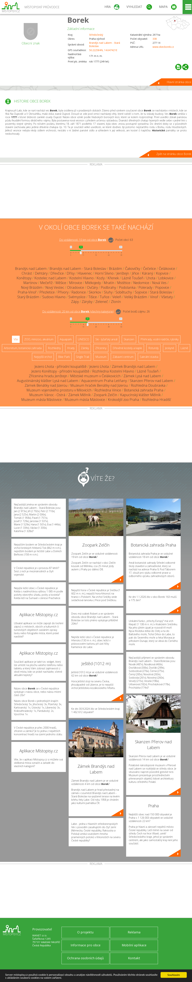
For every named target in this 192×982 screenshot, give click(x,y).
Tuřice (104, 297)
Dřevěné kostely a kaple (127, 348)
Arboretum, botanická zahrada (23, 348)
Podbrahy (108, 287)
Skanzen (129, 339)
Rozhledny (54, 348)
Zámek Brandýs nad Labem (133, 366)
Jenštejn (123, 273)
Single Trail (82, 357)
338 (155, 38)
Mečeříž (46, 282)
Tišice (92, 297)
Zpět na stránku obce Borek (173, 154)
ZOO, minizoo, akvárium (38, 339)
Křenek (113, 278)
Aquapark (66, 339)
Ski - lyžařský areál (106, 339)
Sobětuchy (123, 292)
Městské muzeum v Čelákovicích (95, 376)
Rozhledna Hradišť (156, 399)
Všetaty (167, 297)
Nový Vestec (54, 287)
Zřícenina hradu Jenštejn (48, 376)
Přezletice (47, 292)
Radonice (78, 292)
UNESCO (83, 339)
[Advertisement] (96, 192)
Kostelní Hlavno (81, 278)
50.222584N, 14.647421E (103, 50)
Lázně (184, 348)
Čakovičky (132, 268)
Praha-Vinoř (27, 292)
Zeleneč (101, 301)
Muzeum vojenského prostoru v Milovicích (59, 390)
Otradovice (75, 287)
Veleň (116, 297)
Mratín (109, 282)
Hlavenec (85, 273)
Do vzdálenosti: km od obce (82, 240)
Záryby (87, 301)
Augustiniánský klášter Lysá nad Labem (47, 380)
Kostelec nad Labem (50, 278)
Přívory (63, 292)
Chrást (27, 273)
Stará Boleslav (161, 292)
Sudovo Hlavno (54, 297)
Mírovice (75, 282)
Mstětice (123, 282)
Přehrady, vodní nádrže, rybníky (159, 339)
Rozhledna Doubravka (148, 385)
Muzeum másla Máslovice (41, 399)
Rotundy (153, 348)
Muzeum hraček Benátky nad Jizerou (99, 385)
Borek (78, 20)
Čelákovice (167, 268)
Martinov (30, 282)
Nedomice (141, 282)
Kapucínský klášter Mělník (140, 394)
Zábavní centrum (123, 357)
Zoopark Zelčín (105, 394)
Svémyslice (76, 297)
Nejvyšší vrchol (43, 357)
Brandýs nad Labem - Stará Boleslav (78, 268)
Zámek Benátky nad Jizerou (46, 385)
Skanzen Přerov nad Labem (151, 380)
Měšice (61, 282)
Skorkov (95, 292)
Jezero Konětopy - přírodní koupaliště (60, 371)
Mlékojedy (93, 282)
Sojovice (141, 292)
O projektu (85, 932)
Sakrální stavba (149, 357)
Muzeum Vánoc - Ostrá (47, 394)
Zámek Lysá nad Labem (142, 376)
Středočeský (96, 34)
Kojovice (162, 273)
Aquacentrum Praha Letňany (104, 380)
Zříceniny (100, 348)
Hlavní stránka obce (179, 82)
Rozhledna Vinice (108, 390)
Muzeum (100, 357)
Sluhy (108, 292)
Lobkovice (165, 278)
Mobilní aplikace (134, 945)
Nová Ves (159, 282)
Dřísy (71, 273)
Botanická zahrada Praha (143, 390)
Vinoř (154, 297)
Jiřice (135, 273)
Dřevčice (57, 273)
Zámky (85, 348)
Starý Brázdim (28, 297)
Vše (16, 339)
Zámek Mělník (79, 394)
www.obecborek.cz (163, 46)
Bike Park (64, 357)
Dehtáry (41, 273)
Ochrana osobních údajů (85, 958)
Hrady (71, 348)
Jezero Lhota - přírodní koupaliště (60, 366)
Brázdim (115, 268)
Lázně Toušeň (132, 278)
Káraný (147, 273)
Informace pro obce (85, 945)
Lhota (150, 278)
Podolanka (127, 287)
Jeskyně (169, 348)
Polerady (145, 287)
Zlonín (116, 301)
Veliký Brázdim (135, 297)
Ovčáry (92, 287)
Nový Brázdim (31, 287)
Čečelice (149, 268)
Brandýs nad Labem (31, 268)
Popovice (162, 287)
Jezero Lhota (99, 366)
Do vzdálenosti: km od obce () (78, 311)
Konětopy (24, 278)
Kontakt (134, 958)
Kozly (101, 278)
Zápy (75, 301)
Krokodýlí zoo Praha (123, 399)
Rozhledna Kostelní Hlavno (113, 371)
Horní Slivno (104, 273)
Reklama (134, 932)
